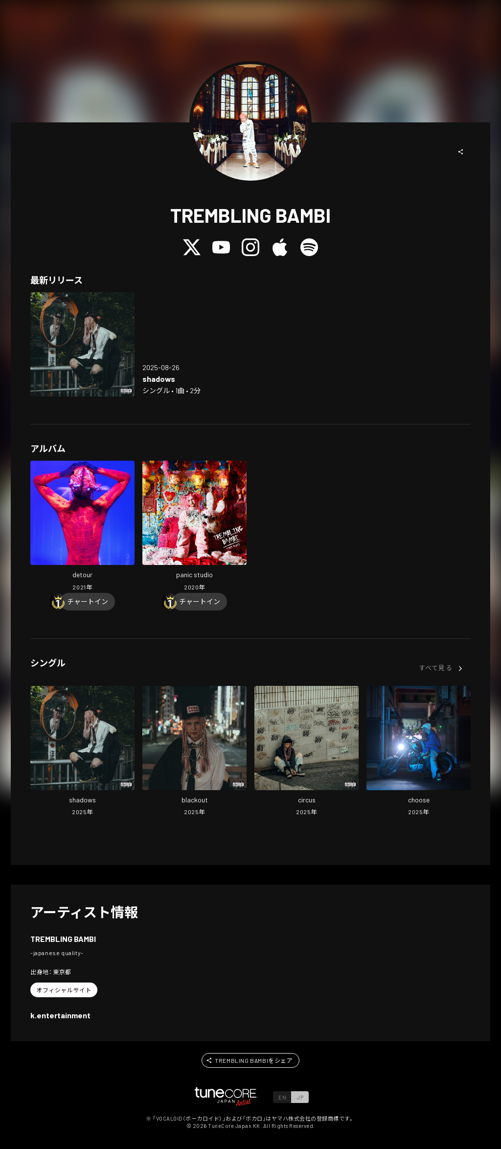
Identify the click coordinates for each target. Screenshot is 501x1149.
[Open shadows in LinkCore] (82, 344)
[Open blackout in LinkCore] (194, 752)
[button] (461, 152)
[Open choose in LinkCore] (418, 752)
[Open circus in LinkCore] (306, 752)
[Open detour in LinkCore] (82, 527)
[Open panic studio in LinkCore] (194, 527)
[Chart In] (87, 601)
